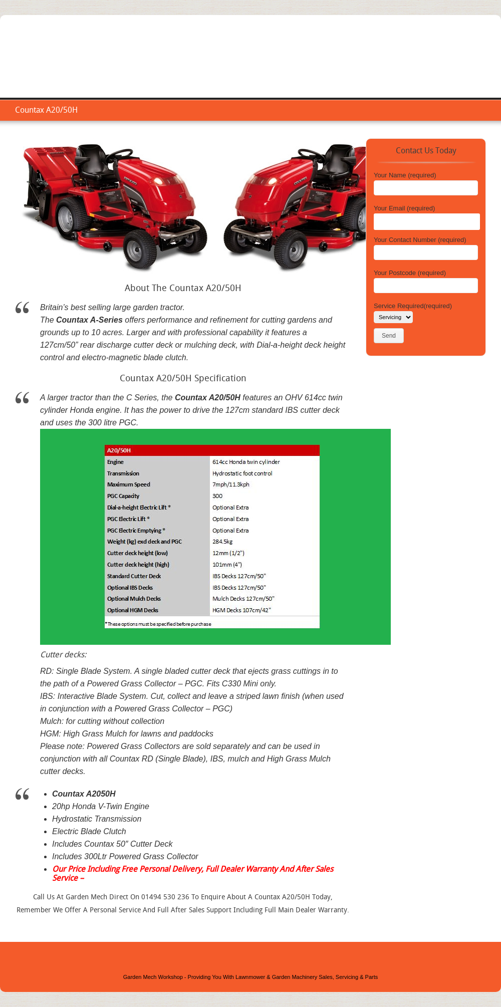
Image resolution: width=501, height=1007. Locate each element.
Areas (425, 67)
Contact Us (466, 67)
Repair (392, 67)
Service (356, 67)
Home (320, 67)
